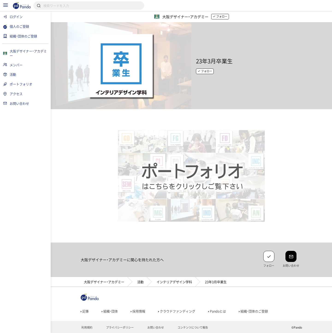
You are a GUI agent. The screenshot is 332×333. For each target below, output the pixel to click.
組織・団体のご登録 (253, 311)
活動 (140, 281)
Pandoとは (217, 311)
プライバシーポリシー (119, 327)
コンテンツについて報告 (192, 327)
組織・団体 (110, 311)
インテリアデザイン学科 (174, 281)
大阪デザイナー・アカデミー (104, 281)
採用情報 (138, 311)
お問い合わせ (155, 327)
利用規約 (86, 327)
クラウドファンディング (176, 311)
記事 (85, 311)
